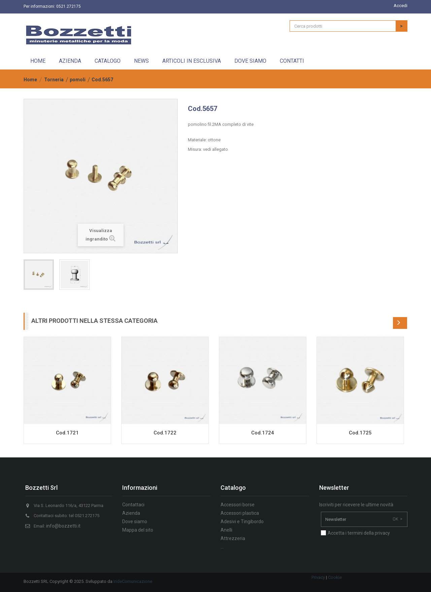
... (222, 546)
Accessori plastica (240, 513)
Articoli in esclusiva (191, 61)
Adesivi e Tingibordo (242, 521)
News (141, 61)
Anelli (226, 530)
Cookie (335, 577)
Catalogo (108, 61)
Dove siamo (250, 61)
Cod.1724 (262, 433)
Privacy (318, 577)
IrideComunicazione (132, 581)
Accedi (400, 5)
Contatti (292, 61)
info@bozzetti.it (63, 526)
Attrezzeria (233, 538)
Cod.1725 (360, 433)
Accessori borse (238, 504)
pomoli (78, 79)
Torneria (54, 79)
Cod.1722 (165, 433)
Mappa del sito (137, 530)
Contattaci (133, 504)
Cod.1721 (67, 433)
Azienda (70, 61)
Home (37, 61)
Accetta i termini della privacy (359, 533)
